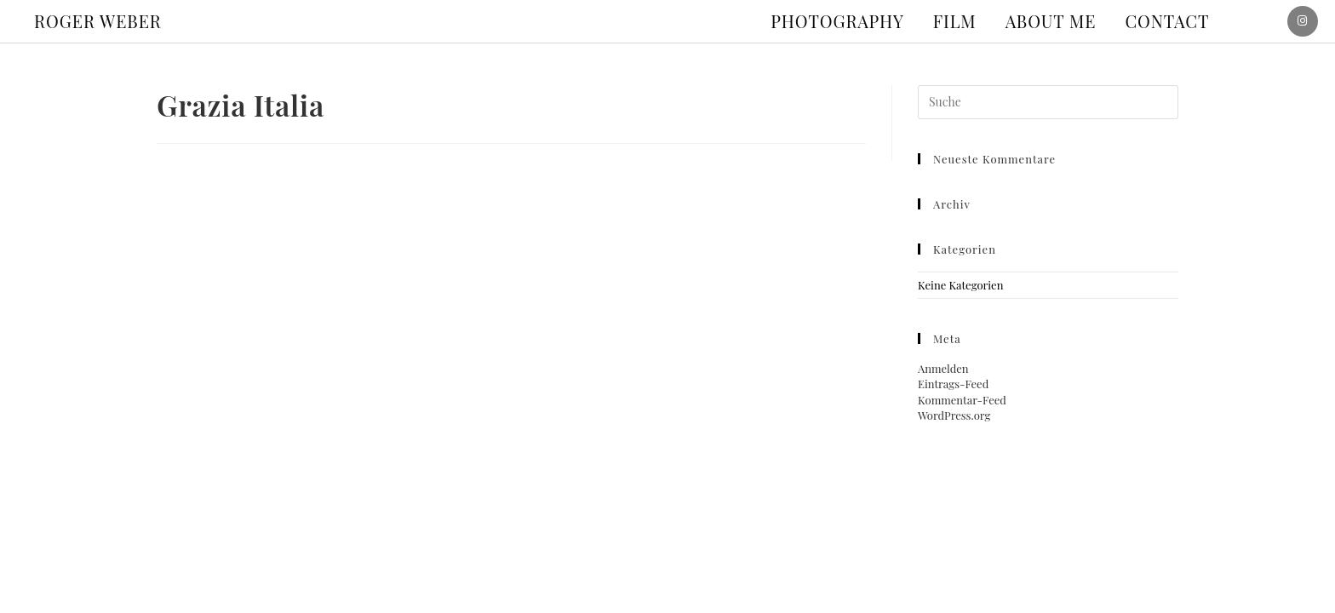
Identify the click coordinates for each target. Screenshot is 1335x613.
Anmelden (943, 368)
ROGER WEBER (98, 20)
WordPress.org (954, 415)
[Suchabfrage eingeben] (1048, 102)
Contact (1167, 20)
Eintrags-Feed (953, 383)
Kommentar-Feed (962, 399)
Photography (837, 20)
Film (955, 20)
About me (1051, 20)
